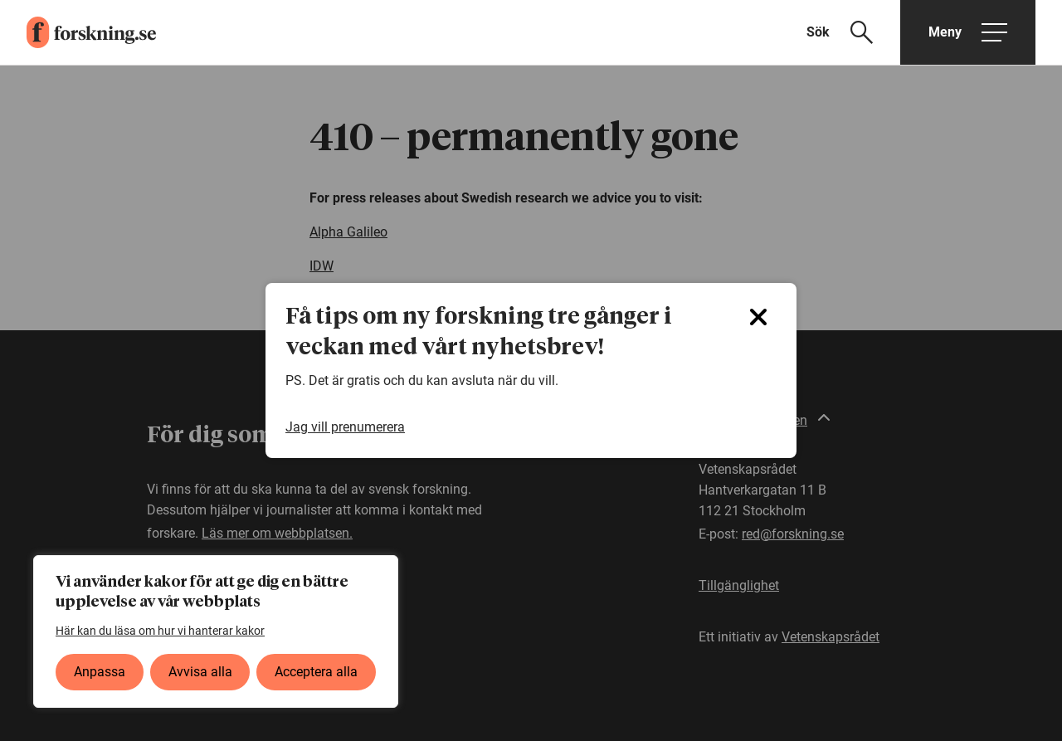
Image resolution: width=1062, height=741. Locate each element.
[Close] (758, 317)
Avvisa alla (200, 672)
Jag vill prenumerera (345, 427)
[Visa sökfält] (850, 32)
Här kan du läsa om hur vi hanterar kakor (160, 630)
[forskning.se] (78, 32)
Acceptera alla (316, 672)
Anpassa (99, 672)
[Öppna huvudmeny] (967, 32)
